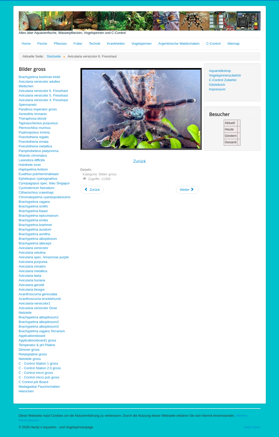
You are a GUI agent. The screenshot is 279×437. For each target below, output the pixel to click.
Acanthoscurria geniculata (38, 294)
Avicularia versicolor (33, 248)
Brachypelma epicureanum (39, 215)
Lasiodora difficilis (32, 160)
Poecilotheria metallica (35, 146)
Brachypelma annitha (34, 234)
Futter (78, 43)
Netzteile (25, 313)
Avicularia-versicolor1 (34, 303)
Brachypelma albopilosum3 (39, 326)
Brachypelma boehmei (35, 225)
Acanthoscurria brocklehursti (40, 299)
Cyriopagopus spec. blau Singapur (44, 183)
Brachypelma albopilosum (38, 239)
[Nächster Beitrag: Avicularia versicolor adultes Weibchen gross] (187, 190)
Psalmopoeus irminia (34, 132)
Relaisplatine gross (33, 354)
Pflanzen (60, 43)
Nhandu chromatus (33, 155)
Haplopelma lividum (33, 169)
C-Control (213, 43)
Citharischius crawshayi (36, 192)
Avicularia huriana (32, 280)
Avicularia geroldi (31, 285)
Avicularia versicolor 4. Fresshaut (43, 100)
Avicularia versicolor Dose (38, 308)
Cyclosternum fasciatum (37, 188)
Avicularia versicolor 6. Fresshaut (43, 91)
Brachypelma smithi (33, 206)
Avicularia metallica (33, 271)
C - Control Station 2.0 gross (40, 368)
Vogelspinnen (142, 43)
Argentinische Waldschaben (179, 43)
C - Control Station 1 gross (38, 363)
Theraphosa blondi (33, 118)
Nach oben (252, 427)
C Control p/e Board (33, 382)
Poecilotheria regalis (34, 137)
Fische (42, 43)
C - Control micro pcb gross (39, 377)
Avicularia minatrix (32, 266)
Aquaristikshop (220, 71)
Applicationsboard (32, 336)
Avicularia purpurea (33, 262)
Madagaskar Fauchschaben (39, 386)
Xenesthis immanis (33, 114)
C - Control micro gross (36, 373)
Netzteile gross (30, 359)
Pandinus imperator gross (38, 109)
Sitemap (233, 43)
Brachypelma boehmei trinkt (39, 77)
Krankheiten (116, 43)
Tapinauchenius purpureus (38, 123)
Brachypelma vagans (34, 202)
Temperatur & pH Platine (37, 345)
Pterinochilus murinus (35, 128)
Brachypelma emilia (33, 220)
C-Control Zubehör (223, 80)
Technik (94, 43)
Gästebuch (217, 85)
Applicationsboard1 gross (37, 340)
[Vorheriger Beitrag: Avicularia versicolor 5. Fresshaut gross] (92, 190)
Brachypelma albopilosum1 (39, 317)
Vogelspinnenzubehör (225, 75)
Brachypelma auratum (35, 229)
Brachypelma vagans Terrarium (42, 331)
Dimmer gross (29, 350)
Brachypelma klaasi (33, 211)
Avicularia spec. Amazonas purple (44, 257)
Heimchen (26, 391)
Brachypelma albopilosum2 (39, 322)
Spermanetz (28, 105)
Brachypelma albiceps (35, 243)
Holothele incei (30, 165)
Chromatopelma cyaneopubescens (44, 197)
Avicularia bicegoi (32, 289)
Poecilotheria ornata (34, 142)
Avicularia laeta (30, 276)
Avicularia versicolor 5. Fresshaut (43, 95)
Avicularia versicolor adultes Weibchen (39, 84)
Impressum (217, 89)
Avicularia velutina (32, 252)
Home (26, 43)
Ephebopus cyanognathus (38, 178)
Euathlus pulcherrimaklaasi (39, 174)
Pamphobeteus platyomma (39, 151)
